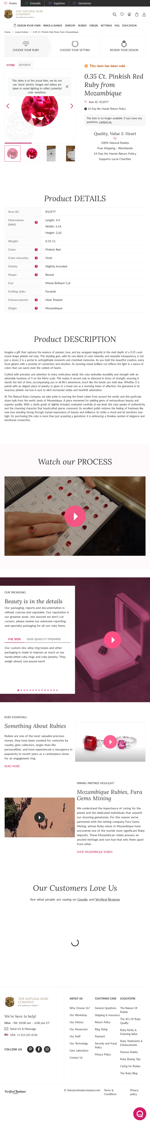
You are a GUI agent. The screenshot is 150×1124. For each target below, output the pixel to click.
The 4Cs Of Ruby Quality (130, 1021)
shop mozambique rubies (95, 851)
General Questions (105, 1008)
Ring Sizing (101, 1029)
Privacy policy (134, 1092)
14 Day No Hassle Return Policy (107, 108)
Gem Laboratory (79, 1050)
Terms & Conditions (110, 1092)
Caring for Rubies (130, 1066)
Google (82, 899)
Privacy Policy (103, 1054)
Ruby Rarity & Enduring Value (128, 1032)
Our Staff (75, 1036)
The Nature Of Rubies (128, 1010)
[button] (71, 106)
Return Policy (102, 1022)
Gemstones (84, 3)
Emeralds (35, 3)
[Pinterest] (30, 1049)
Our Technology (79, 1043)
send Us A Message (23, 1028)
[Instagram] (47, 1049)
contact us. (105, 122)
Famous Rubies (129, 1052)
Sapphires (59, 3)
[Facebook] (39, 1049)
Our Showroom (79, 1029)
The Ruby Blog (128, 1073)
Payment (100, 1036)
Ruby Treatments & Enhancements (131, 1042)
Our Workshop (78, 1015)
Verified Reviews (107, 899)
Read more (12, 766)
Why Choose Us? (80, 1008)
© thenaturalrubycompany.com (82, 1090)
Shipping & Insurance (107, 1015)
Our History (76, 1022)
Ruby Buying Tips (130, 1059)
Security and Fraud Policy (106, 1045)
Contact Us (76, 1057)
